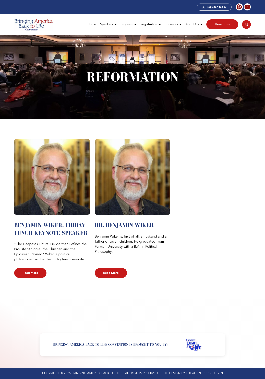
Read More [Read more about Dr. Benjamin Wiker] (111, 272)
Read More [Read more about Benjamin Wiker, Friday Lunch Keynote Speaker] (30, 272)
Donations (222, 24)
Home (92, 24)
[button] (246, 24)
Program (128, 24)
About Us (194, 24)
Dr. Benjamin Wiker (124, 225)
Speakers (108, 24)
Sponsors (173, 24)
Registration (150, 24)
